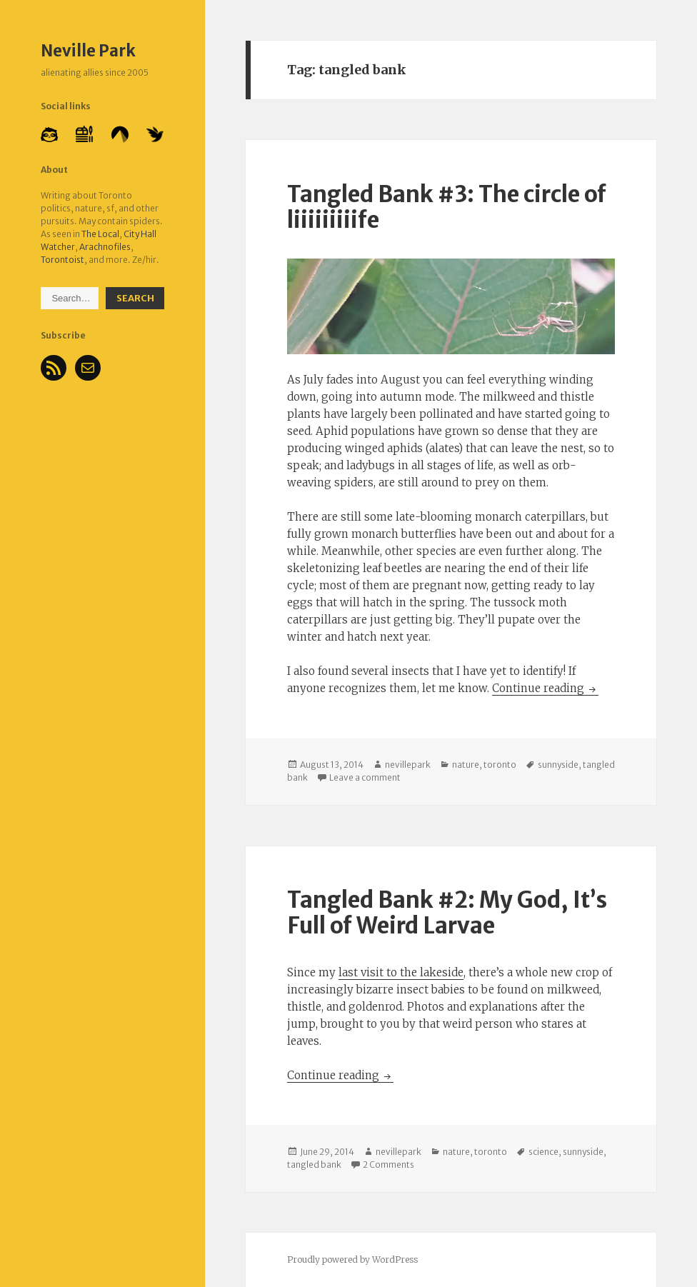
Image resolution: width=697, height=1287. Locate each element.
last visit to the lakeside (401, 972)
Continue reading (545, 688)
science (543, 1151)
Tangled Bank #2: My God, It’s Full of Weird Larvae (447, 912)
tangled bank (314, 1164)
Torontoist (62, 259)
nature (465, 764)
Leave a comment (365, 777)
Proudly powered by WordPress (352, 1259)
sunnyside (558, 764)
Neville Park (88, 51)
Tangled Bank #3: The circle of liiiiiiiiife (446, 207)
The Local (100, 234)
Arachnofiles (105, 246)
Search (135, 298)
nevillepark (408, 764)
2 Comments (388, 1164)
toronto (499, 764)
